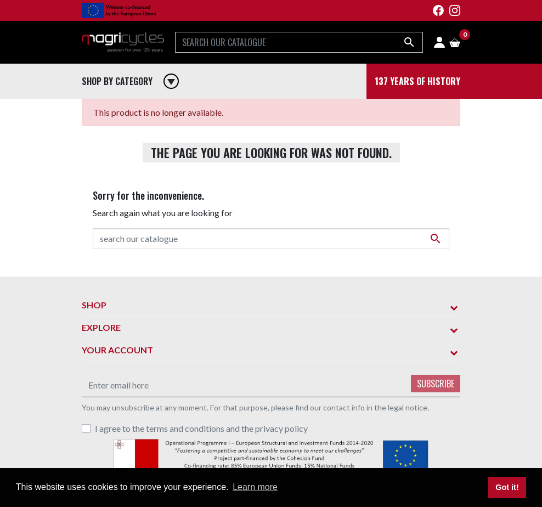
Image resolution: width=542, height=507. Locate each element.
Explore (101, 327)
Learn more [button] (255, 487)
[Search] (299, 42)
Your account (117, 350)
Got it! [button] (506, 487)
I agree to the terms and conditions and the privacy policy (201, 428)
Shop (94, 305)
